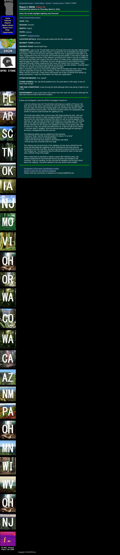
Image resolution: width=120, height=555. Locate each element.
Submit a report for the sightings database (40, 171)
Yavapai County (58, 3)
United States (39, 3)
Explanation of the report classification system (41, 168)
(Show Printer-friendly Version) (30, 17)
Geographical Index (26, 3)
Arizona (48, 3)
